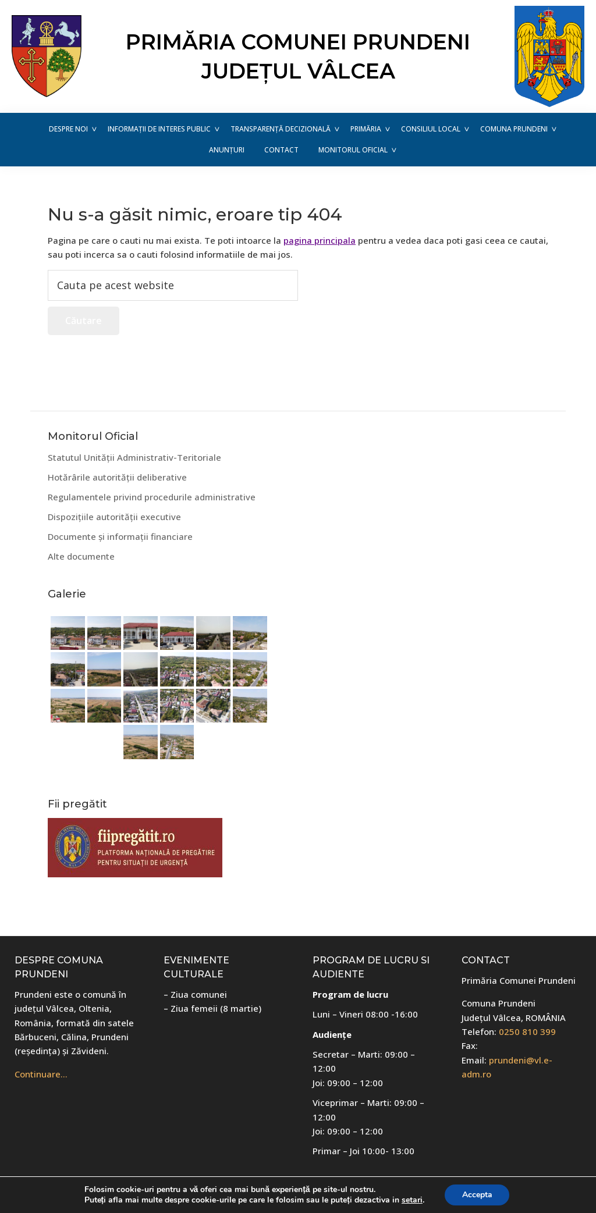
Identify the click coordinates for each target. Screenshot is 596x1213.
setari (412, 1200)
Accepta (477, 1194)
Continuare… (41, 1074)
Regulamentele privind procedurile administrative (152, 497)
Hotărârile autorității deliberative (117, 477)
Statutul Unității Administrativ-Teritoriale (134, 457)
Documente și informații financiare (120, 536)
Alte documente (81, 556)
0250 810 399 (527, 1031)
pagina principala (319, 240)
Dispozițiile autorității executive (114, 516)
